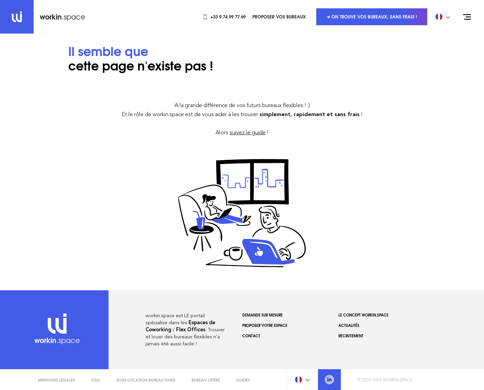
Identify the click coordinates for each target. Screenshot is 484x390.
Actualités (348, 325)
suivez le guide (248, 132)
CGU (95, 380)
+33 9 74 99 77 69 (224, 16)
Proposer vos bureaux (279, 16)
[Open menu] (467, 16)
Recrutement (350, 336)
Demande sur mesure (262, 315)
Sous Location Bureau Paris (145, 380)
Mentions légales (56, 380)
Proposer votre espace (264, 325)
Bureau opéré (206, 380)
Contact (251, 336)
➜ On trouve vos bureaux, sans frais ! (371, 16)
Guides (243, 380)
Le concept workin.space (363, 315)
